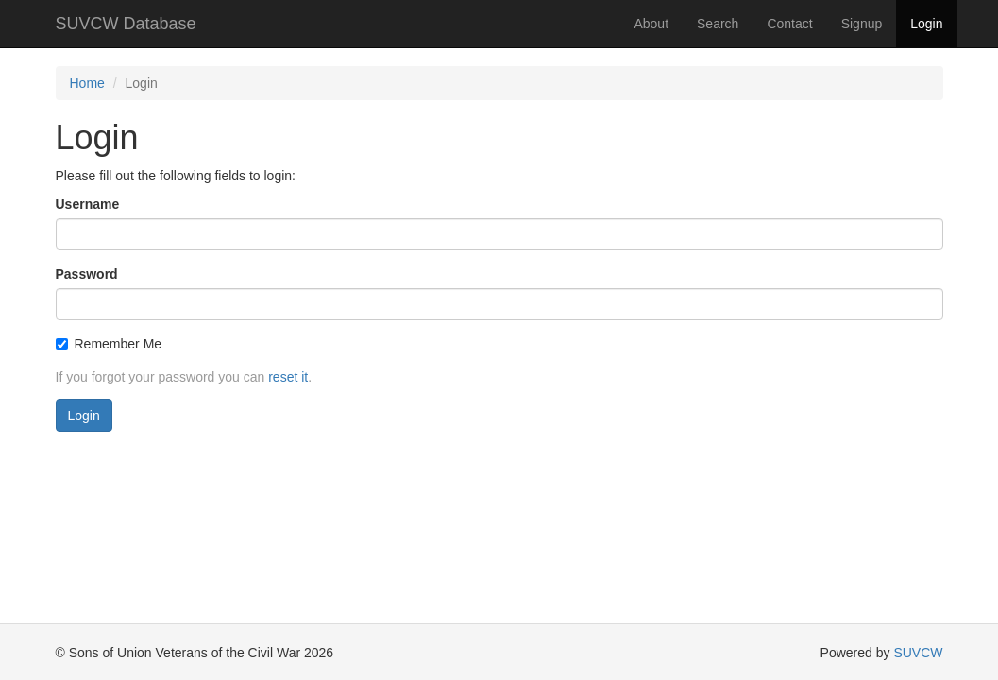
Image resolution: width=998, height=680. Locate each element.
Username (88, 204)
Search (717, 23)
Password (87, 273)
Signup (862, 23)
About (651, 23)
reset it (288, 376)
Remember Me (109, 343)
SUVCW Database (126, 23)
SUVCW (917, 652)
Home (87, 83)
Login (926, 23)
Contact (789, 23)
